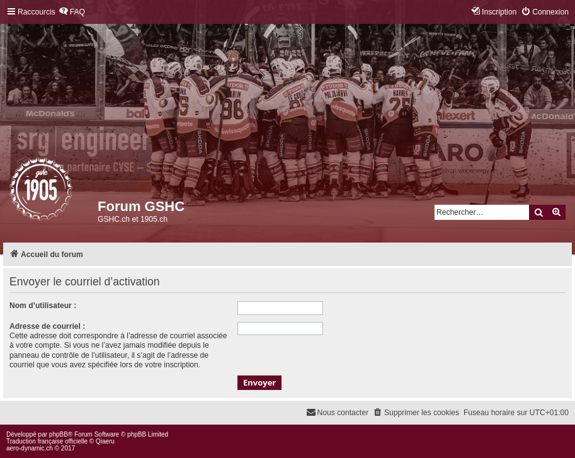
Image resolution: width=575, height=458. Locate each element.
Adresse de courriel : (47, 326)
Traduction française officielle (47, 441)
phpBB (58, 434)
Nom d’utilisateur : (42, 305)
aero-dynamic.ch (29, 448)
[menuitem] (72, 12)
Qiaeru (105, 441)
